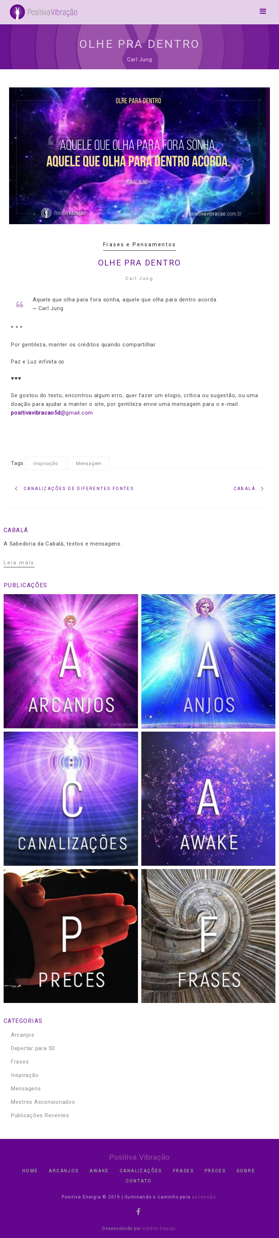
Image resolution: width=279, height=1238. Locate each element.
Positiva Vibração (139, 1157)
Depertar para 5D (33, 1048)
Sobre (245, 1170)
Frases (20, 1061)
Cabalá (244, 488)
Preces (215, 1170)
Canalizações (141, 1170)
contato (139, 1181)
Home (30, 1170)
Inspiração (45, 463)
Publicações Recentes (40, 1115)
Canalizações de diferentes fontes (79, 488)
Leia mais (19, 562)
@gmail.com (52, 413)
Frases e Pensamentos (139, 244)
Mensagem (89, 463)
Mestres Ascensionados (43, 1102)
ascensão (203, 1197)
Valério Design (159, 1228)
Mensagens (26, 1088)
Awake (99, 1170)
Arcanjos (23, 1035)
